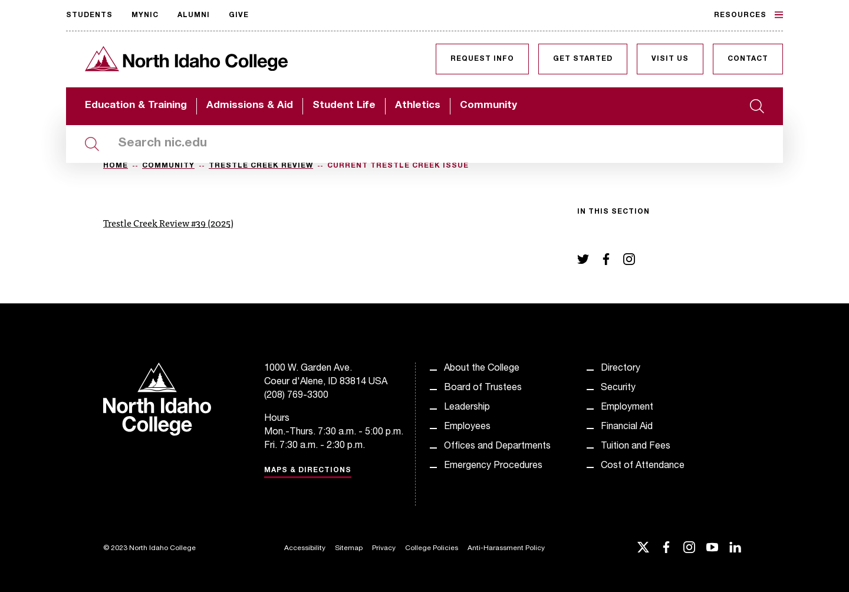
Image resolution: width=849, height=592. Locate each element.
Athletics (417, 106)
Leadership (467, 408)
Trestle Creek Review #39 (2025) (168, 222)
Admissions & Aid (249, 106)
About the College (481, 369)
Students (89, 15)
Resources (748, 15)
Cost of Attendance (643, 466)
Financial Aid (627, 427)
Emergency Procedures (493, 466)
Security (618, 388)
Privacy (384, 548)
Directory (620, 369)
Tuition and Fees (635, 447)
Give (239, 15)
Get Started (583, 59)
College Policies (431, 548)
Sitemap (349, 548)
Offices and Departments (497, 447)
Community (488, 106)
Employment (627, 408)
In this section (613, 211)
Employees (467, 427)
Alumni (193, 15)
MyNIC (145, 15)
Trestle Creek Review (261, 165)
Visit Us (670, 59)
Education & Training (136, 106)
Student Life (344, 106)
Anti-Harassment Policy (506, 548)
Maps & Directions (307, 470)
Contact (748, 59)
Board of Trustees (483, 388)
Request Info (482, 59)
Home (115, 165)
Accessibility (304, 548)
